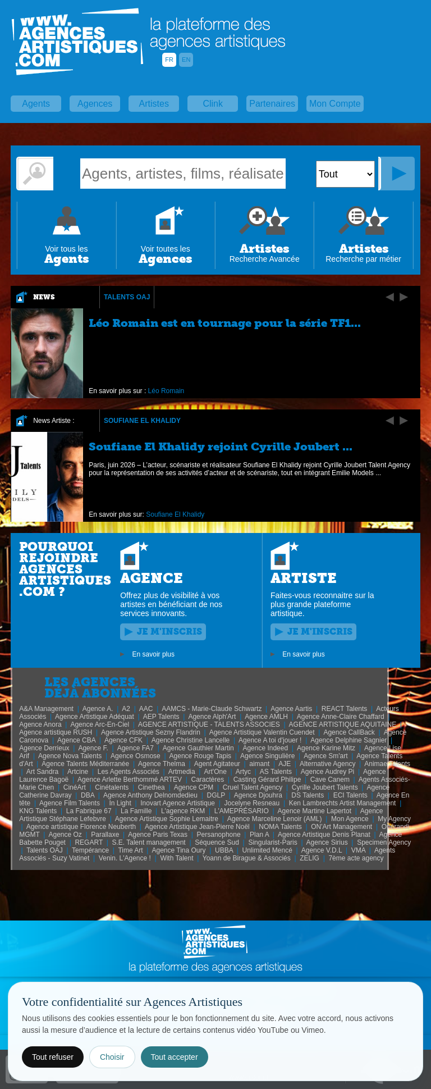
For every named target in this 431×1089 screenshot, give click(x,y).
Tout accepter (174, 1056)
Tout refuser (53, 1056)
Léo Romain (166, 391)
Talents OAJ (127, 297)
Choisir (112, 1056)
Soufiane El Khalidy (142, 421)
